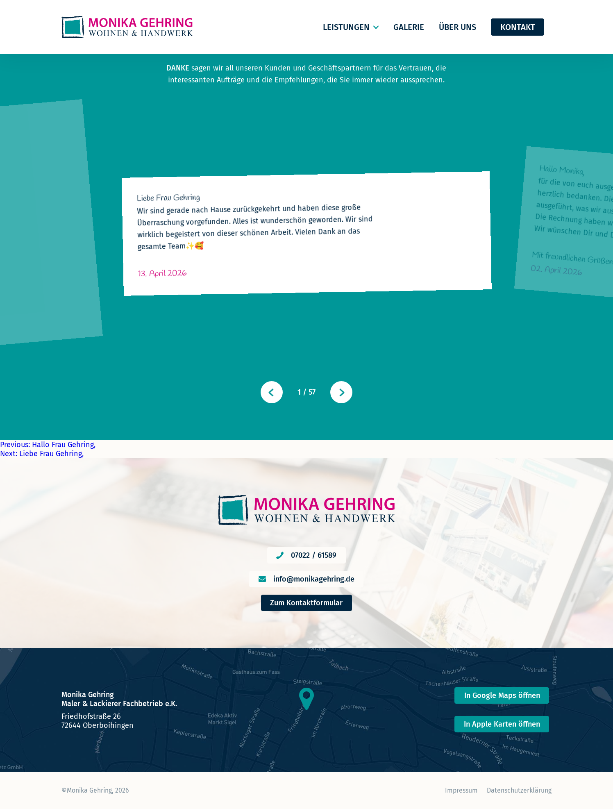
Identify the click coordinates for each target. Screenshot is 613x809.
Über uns (457, 27)
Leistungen (346, 27)
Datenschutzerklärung (519, 790)
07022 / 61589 (313, 555)
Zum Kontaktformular (306, 602)
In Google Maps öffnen (502, 695)
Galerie (408, 27)
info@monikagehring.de (313, 579)
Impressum (461, 790)
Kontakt (517, 27)
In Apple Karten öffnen (502, 724)
